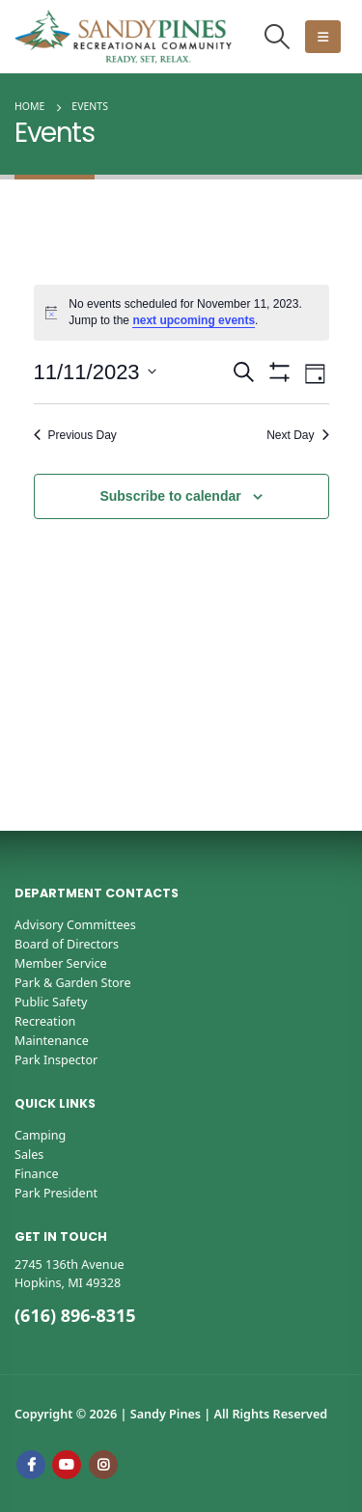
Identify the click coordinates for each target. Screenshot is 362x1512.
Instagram (103, 1464)
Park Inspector (55, 1060)
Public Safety (50, 1002)
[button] (277, 36)
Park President (55, 1193)
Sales (28, 1154)
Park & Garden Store (72, 983)
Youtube (66, 1464)
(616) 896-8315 (75, 1315)
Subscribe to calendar (169, 496)
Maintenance (51, 1040)
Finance (36, 1174)
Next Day (297, 435)
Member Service (60, 963)
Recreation (44, 1021)
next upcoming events (193, 320)
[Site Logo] (123, 37)
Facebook (30, 1464)
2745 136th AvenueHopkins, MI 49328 (69, 1273)
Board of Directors (66, 944)
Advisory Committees (75, 925)
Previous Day (75, 435)
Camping (40, 1135)
